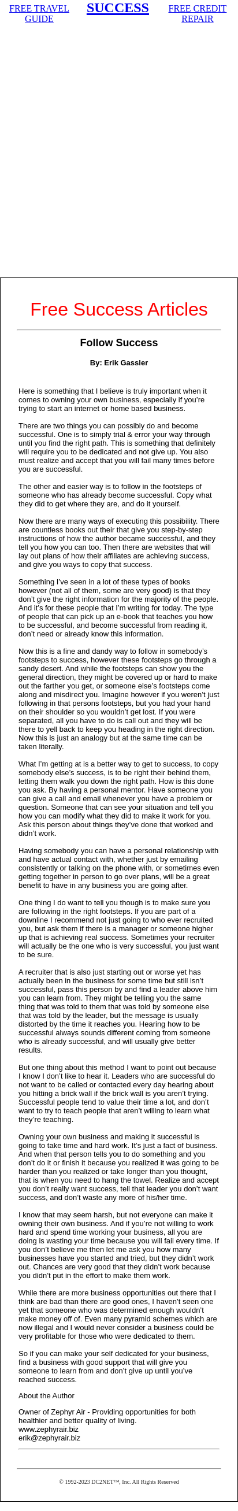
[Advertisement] (119, 153)
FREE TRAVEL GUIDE (39, 13)
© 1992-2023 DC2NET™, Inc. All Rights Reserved (118, 1482)
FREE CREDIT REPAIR (198, 13)
